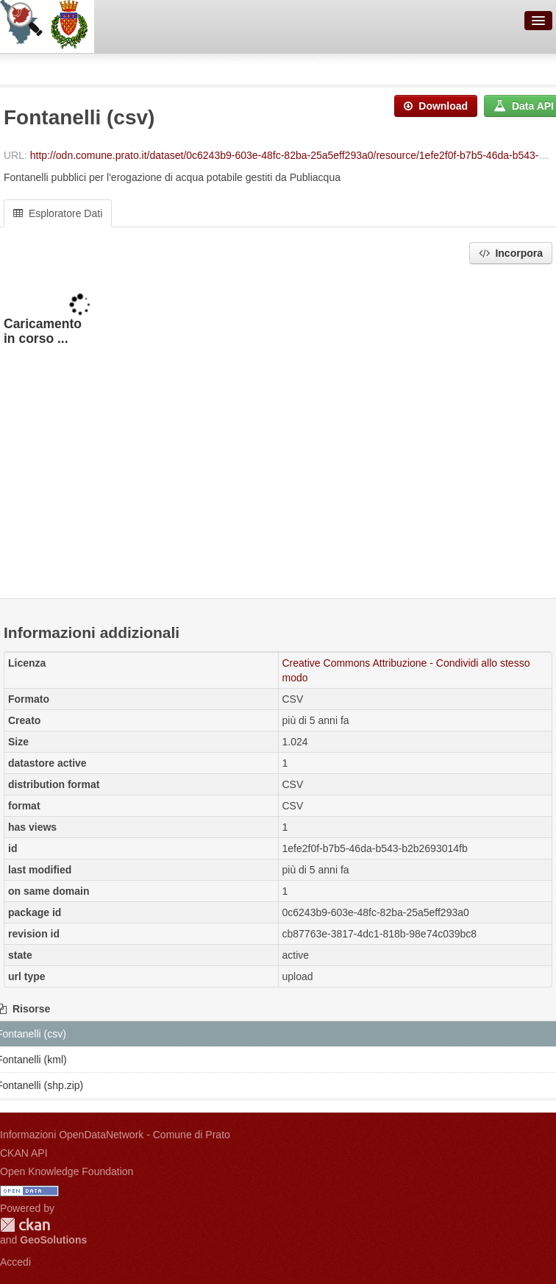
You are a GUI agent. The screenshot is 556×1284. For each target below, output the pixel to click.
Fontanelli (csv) (362, 67)
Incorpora (511, 253)
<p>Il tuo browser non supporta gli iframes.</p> (278, 432)
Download (436, 106)
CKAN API (24, 1153)
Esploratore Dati (57, 213)
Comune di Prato (165, 67)
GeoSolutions (53, 1240)
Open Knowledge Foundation (66, 1171)
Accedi (15, 1262)
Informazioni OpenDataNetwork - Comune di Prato (115, 1135)
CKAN (25, 1224)
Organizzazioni (48, 67)
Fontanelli (264, 67)
